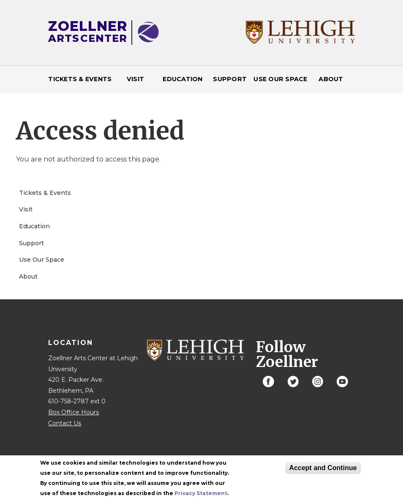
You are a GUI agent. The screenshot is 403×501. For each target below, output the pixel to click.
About (331, 79)
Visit (135, 79)
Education (182, 79)
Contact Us (64, 423)
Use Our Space (280, 79)
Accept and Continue (323, 470)
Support (230, 79)
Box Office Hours (73, 412)
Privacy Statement (200, 496)
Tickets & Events (80, 79)
